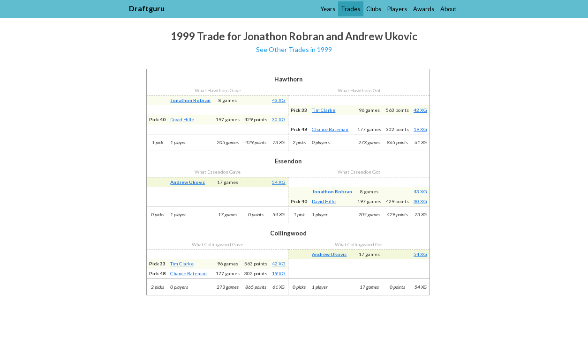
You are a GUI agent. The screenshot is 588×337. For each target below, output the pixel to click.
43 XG (279, 100)
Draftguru (147, 8)
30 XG (279, 119)
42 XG (420, 110)
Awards (423, 9)
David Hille (182, 119)
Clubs (373, 9)
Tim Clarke (323, 110)
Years (327, 9)
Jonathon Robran (190, 100)
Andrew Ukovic (187, 182)
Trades (350, 9)
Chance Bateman (330, 129)
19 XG (420, 129)
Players (397, 9)
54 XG (279, 182)
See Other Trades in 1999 (294, 49)
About (448, 9)
